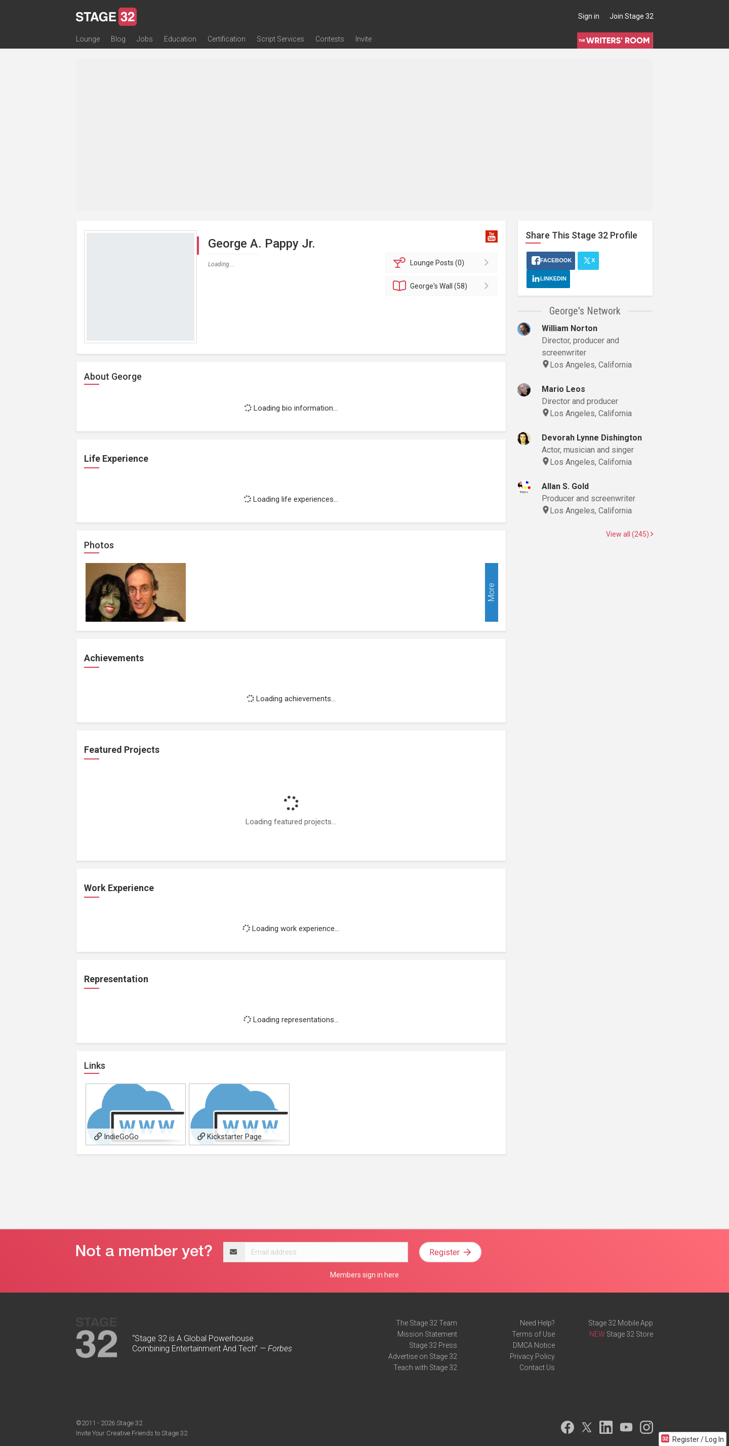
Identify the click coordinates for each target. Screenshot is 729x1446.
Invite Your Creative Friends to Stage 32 (131, 1433)
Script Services (280, 39)
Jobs (145, 39)
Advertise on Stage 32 (422, 1356)
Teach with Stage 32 (425, 1367)
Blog (118, 39)
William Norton (569, 328)
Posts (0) (443, 263)
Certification (227, 39)
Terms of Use (533, 1334)
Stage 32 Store (629, 1334)
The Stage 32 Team (426, 1323)
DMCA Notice (534, 1345)
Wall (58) (443, 286)
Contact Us (537, 1367)
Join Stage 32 (632, 16)
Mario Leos (563, 389)
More (491, 592)
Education (180, 39)
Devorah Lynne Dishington (592, 438)
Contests (329, 39)
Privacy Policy (532, 1356)
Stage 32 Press (433, 1345)
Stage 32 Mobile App (620, 1323)
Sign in (588, 16)
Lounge (88, 39)
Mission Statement (427, 1334)
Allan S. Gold (565, 486)
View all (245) (629, 534)
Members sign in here (364, 1275)
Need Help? (537, 1323)
